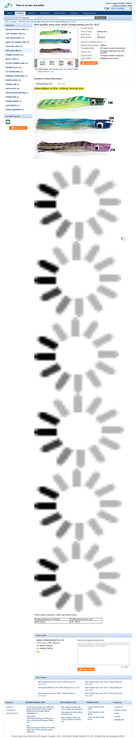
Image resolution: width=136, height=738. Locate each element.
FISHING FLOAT (12, 67)
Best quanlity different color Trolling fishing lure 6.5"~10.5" (59, 688)
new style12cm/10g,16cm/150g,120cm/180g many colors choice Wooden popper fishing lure (41, 729)
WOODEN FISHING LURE (15, 30)
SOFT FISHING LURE (14, 34)
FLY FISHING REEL (13, 72)
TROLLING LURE (23, 21)
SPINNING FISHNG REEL (15, 76)
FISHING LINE (11, 84)
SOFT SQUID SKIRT (13, 38)
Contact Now (90, 63)
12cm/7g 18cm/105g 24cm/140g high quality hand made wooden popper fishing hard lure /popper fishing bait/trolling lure (40, 710)
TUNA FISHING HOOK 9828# (96, 713)
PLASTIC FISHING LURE (15, 63)
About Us (31, 13)
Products (20, 13)
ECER (122, 736)
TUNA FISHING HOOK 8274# (96, 718)
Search (102, 18)
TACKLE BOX (11, 89)
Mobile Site (119, 720)
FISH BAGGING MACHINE (16, 93)
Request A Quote (119, 6)
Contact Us (74, 13)
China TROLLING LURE (32, 736)
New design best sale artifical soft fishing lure (71, 713)
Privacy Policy (16, 736)
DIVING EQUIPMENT (13, 110)
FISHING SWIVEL (12, 101)
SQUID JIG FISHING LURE (16, 42)
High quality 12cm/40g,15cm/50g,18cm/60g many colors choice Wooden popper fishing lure (40, 719)
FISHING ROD (11, 97)
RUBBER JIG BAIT (13, 55)
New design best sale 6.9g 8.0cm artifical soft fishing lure (72, 708)
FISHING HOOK (12, 80)
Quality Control (59, 13)
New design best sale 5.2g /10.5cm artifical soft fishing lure (71, 719)
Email (130, 6)
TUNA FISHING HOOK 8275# (96, 708)
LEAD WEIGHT (11, 105)
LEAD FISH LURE (12, 46)
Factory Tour (44, 13)
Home (10, 13)
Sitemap (117, 716)
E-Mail (116, 713)
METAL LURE (11, 59)
